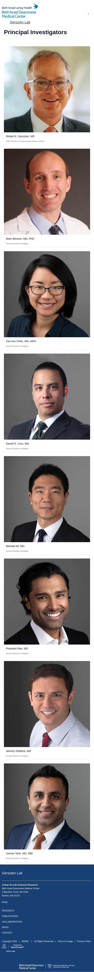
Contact (7, 933)
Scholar (18, 946)
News (5, 927)
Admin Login (10, 951)
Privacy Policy (84, 941)
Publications (10, 916)
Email (4, 902)
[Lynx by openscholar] (6, 946)
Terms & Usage (65, 941)
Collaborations (12, 922)
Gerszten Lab (20, 22)
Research (8, 910)
